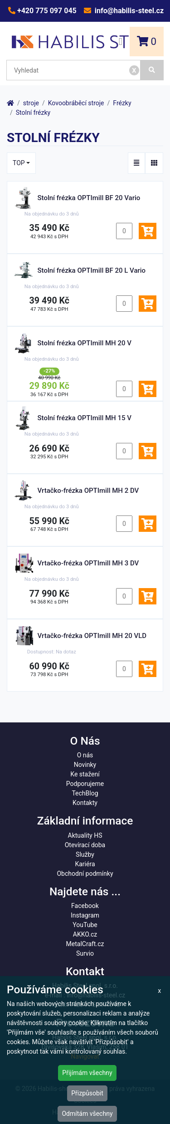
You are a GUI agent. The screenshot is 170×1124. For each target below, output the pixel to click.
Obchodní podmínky (85, 873)
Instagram (85, 915)
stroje (31, 103)
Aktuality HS (85, 835)
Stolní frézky (33, 112)
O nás (85, 755)
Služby (85, 854)
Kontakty (85, 802)
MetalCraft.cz (85, 943)
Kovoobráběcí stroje (76, 103)
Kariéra (85, 864)
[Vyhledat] (152, 70)
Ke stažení (84, 774)
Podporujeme (85, 783)
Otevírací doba (85, 845)
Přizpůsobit (87, 1093)
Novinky (85, 764)
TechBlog (85, 793)
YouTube (85, 924)
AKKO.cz (85, 934)
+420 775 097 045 (46, 10)
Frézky (122, 103)
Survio (85, 953)
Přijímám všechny (87, 1072)
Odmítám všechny (87, 1113)
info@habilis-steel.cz (128, 10)
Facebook (85, 905)
